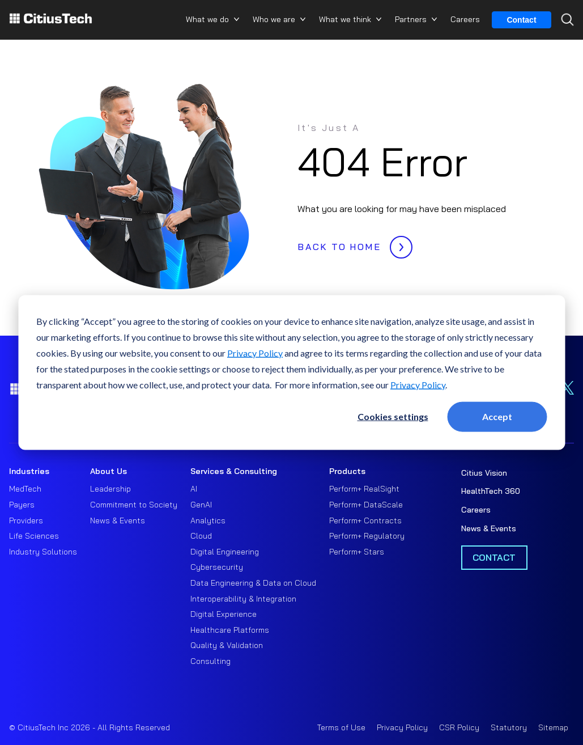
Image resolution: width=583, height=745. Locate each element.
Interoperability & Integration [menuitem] (243, 599)
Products (347, 471)
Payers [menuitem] (22, 505)
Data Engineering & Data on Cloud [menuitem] (253, 583)
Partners (411, 19)
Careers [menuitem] (476, 510)
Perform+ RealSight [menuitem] (364, 489)
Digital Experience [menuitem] (223, 614)
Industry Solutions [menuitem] (43, 552)
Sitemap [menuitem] (553, 727)
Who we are (274, 19)
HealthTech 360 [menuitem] (490, 491)
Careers (465, 19)
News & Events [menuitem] (117, 520)
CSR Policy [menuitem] (459, 727)
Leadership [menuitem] (110, 489)
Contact (521, 19)
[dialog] (291, 372)
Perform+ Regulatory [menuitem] (367, 536)
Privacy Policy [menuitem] (402, 727)
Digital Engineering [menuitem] (224, 552)
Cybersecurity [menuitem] (216, 567)
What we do (207, 19)
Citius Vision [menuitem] (484, 473)
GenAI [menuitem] (201, 505)
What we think (345, 19)
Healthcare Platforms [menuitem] (229, 630)
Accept (497, 416)
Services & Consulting (233, 471)
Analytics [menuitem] (207, 520)
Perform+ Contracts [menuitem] (365, 520)
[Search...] (565, 40)
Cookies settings (393, 416)
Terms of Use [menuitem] (341, 727)
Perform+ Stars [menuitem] (356, 552)
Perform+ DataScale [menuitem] (366, 505)
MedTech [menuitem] (25, 489)
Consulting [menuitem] (210, 661)
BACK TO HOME (352, 244)
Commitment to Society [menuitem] (133, 505)
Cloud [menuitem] (201, 536)
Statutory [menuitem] (509, 727)
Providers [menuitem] (26, 520)
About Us (108, 471)
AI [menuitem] (193, 489)
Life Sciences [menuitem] (34, 536)
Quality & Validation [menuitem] (226, 645)
